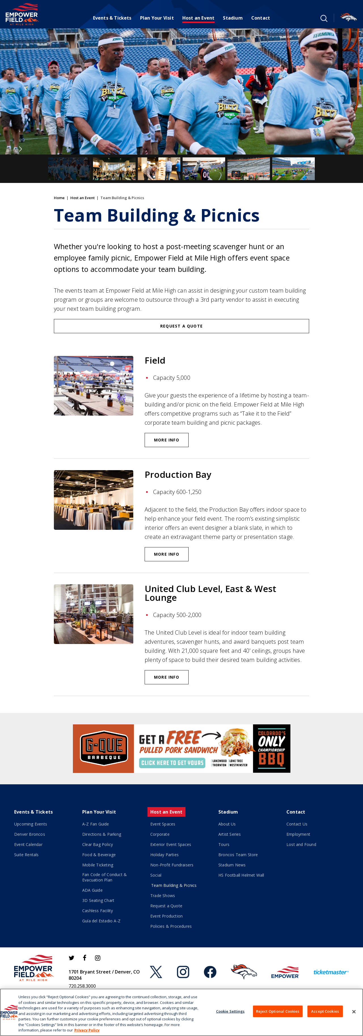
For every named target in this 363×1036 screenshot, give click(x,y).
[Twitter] (71, 958)
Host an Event (198, 18)
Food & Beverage (99, 854)
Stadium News (232, 865)
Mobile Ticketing (97, 865)
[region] (181, 1012)
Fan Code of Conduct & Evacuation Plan (104, 877)
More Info (166, 440)
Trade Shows (162, 895)
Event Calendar (28, 844)
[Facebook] (84, 958)
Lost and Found (301, 844)
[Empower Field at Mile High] (22, 14)
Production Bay (178, 474)
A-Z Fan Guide (95, 824)
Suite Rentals (26, 854)
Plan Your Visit (157, 18)
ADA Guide (92, 890)
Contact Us (296, 824)
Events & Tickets (112, 18)
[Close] (354, 1011)
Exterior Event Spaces (170, 844)
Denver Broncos (29, 834)
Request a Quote (181, 326)
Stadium (232, 18)
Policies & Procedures (171, 926)
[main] (181, 370)
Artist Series (229, 834)
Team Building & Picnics (174, 885)
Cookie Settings (230, 1011)
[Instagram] (97, 958)
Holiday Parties (164, 854)
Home (59, 197)
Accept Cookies (325, 1011)
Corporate (160, 834)
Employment (298, 834)
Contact (260, 18)
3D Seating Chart (98, 900)
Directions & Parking (101, 834)
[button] (323, 18)
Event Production (166, 916)
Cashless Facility (97, 910)
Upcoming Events (30, 824)
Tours (223, 844)
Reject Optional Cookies (277, 1011)
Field (155, 360)
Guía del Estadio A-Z (101, 921)
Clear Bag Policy (97, 844)
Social (155, 875)
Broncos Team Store (238, 854)
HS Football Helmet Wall (241, 875)
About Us (227, 824)
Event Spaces (162, 824)
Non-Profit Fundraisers (171, 865)
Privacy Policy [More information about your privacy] (87, 1030)
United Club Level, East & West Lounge (210, 593)
